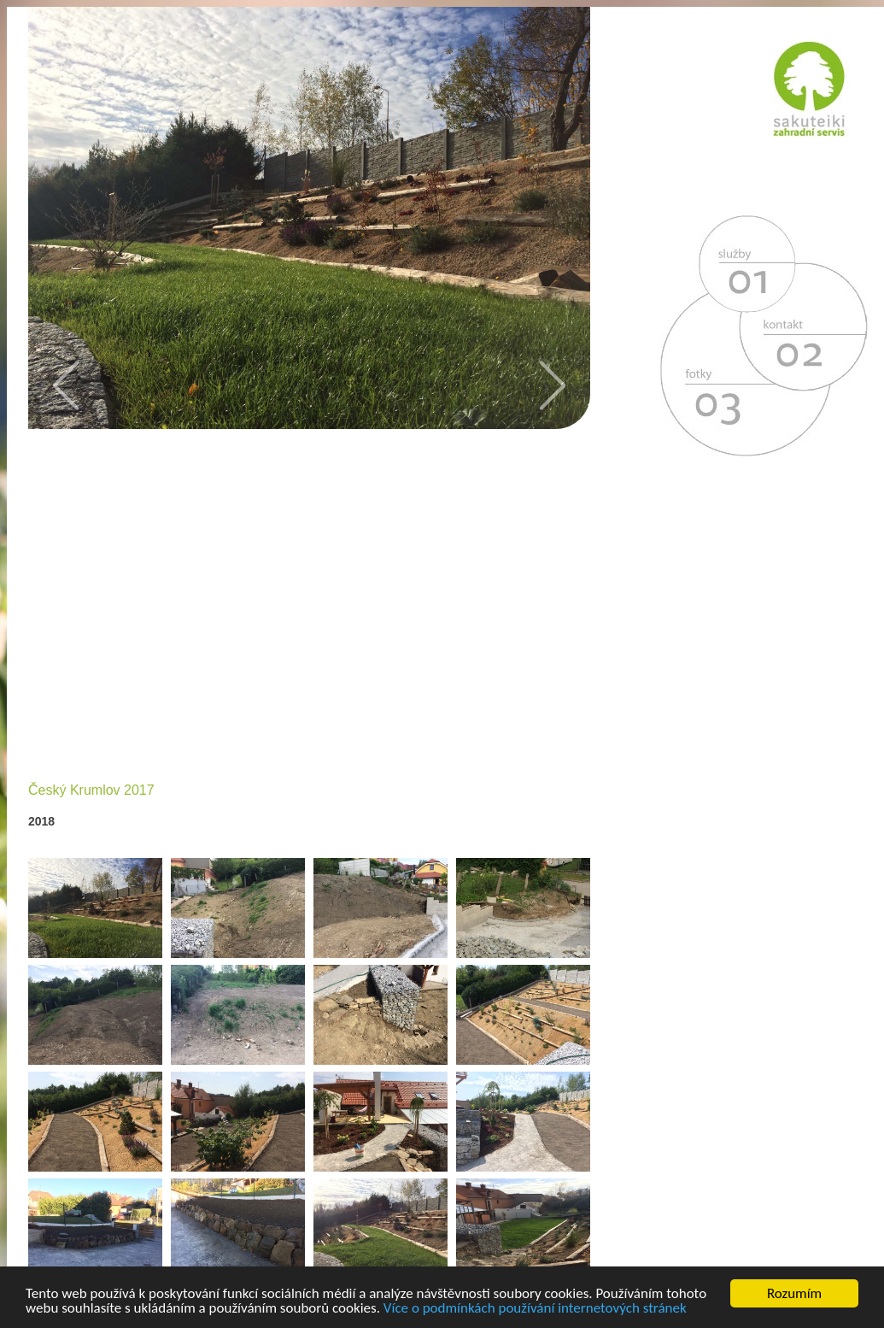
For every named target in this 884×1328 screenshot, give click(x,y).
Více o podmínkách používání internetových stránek (535, 1309)
